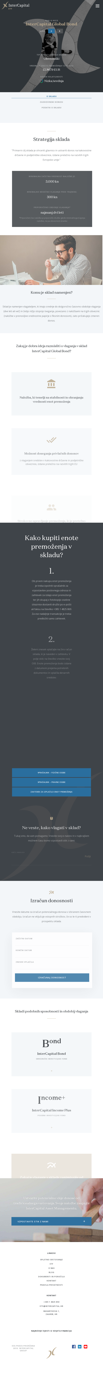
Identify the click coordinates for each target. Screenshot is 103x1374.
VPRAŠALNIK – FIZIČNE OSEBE (51, 772)
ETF (51, 1264)
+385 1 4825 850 (51, 1302)
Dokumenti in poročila (51, 1276)
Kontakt (51, 1280)
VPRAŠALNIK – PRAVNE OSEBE (51, 782)
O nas (51, 1268)
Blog (51, 1272)
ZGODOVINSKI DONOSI (51, 102)
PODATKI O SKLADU (51, 107)
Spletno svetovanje (51, 1259)
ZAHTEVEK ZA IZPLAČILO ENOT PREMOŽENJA (52, 792)
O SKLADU (52, 96)
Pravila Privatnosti (51, 1285)
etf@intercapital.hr (51, 1306)
